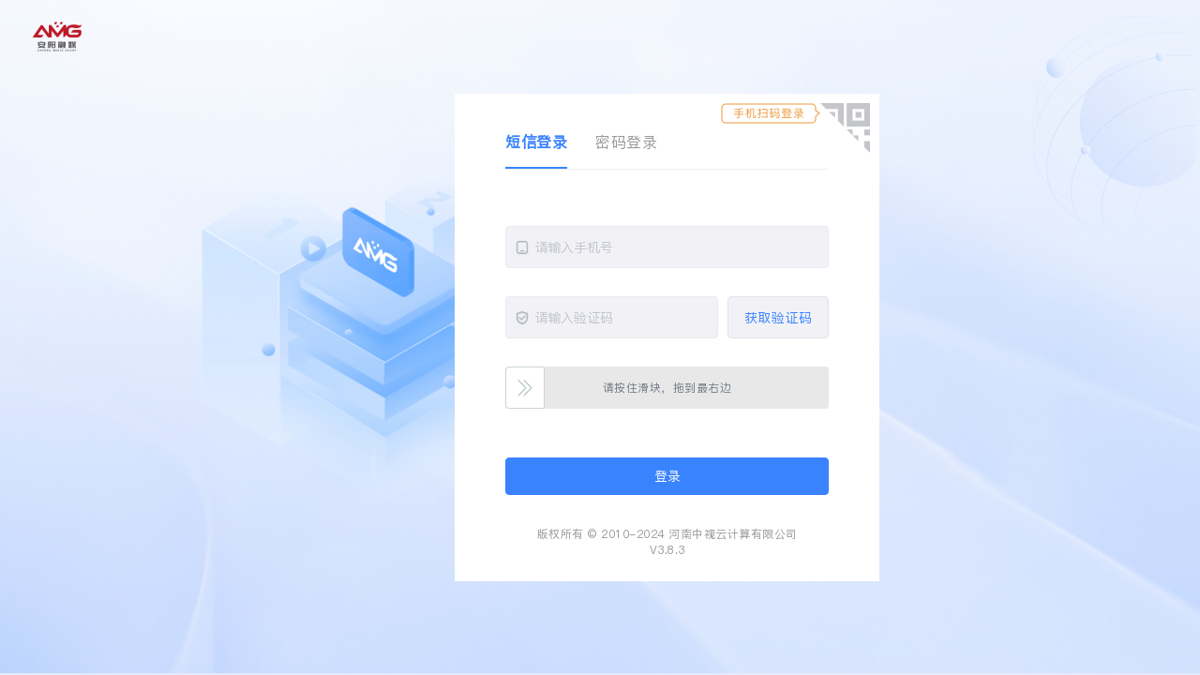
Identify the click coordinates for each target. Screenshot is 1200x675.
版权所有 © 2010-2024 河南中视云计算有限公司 (667, 534)
